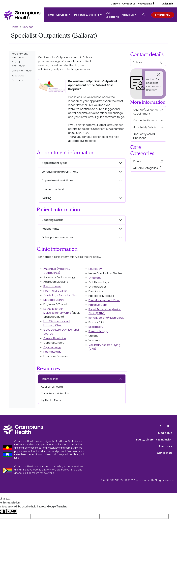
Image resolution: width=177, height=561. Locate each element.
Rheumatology (98, 331)
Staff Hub (166, 426)
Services (28, 27)
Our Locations (112, 15)
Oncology (94, 278)
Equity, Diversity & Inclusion (154, 439)
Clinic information (22, 70)
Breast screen (52, 286)
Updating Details (52, 220)
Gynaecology (52, 347)
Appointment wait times (57, 180)
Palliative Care (97, 305)
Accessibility (146, 4)
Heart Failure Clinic (55, 291)
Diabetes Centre (53, 300)
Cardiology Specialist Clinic (61, 295)
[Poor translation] (12, 511)
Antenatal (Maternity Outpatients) (56, 271)
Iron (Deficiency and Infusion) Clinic (56, 323)
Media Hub (165, 433)
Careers (115, 3)
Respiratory (95, 327)
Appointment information (20, 55)
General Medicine (54, 338)
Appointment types (54, 163)
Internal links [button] (50, 379)
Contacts (17, 80)
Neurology (95, 269)
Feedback (165, 446)
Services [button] (62, 15)
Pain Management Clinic (104, 300)
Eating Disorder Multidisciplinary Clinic (57, 311)
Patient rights (50, 229)
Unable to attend (53, 189)
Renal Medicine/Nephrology (106, 318)
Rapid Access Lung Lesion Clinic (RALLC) (104, 311)
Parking (46, 198)
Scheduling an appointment (60, 172)
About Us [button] (127, 15)
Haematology (52, 352)
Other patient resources (57, 237)
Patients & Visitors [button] (87, 15)
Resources (18, 75)
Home (50, 15)
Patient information (19, 64)
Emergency (162, 15)
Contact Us (128, 3)
